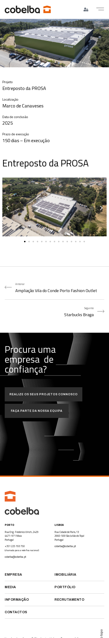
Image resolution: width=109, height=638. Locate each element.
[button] (100, 9)
